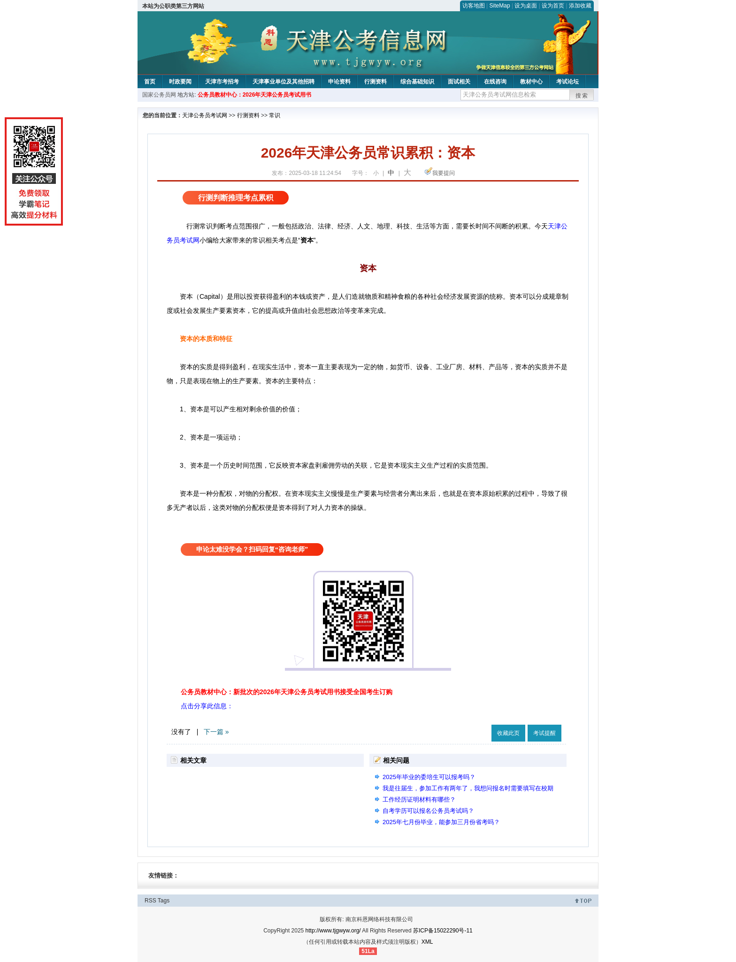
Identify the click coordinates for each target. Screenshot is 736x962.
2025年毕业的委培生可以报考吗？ (429, 776)
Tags (163, 900)
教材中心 (531, 81)
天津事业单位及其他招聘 (283, 81)
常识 (274, 115)
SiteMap (500, 5)
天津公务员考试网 (204, 115)
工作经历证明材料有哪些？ (419, 799)
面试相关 (459, 81)
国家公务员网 (159, 94)
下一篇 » (216, 731)
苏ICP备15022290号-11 (443, 930)
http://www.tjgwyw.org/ (333, 930)
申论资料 (339, 81)
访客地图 (473, 5)
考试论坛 (567, 81)
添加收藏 (580, 5)
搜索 (582, 95)
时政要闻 (180, 81)
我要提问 (443, 173)
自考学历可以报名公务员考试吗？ (428, 810)
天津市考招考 (222, 81)
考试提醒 (544, 733)
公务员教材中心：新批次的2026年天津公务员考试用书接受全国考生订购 (286, 692)
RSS (150, 900)
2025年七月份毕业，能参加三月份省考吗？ (441, 822)
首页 (149, 81)
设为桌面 (525, 5)
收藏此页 (508, 733)
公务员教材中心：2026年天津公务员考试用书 (255, 94)
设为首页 (553, 5)
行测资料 (375, 81)
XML (427, 942)
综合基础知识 (417, 81)
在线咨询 (495, 81)
